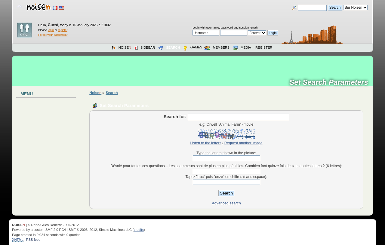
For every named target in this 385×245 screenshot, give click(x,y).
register (62, 30)
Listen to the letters (205, 143)
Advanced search (226, 203)
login (51, 30)
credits (139, 229)
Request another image (243, 143)
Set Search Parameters (330, 82)
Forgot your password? (52, 34)
